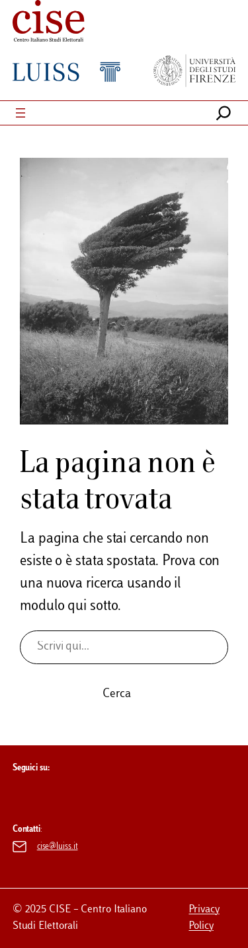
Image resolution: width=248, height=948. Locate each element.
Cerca (117, 694)
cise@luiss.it (57, 847)
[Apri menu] (20, 113)
